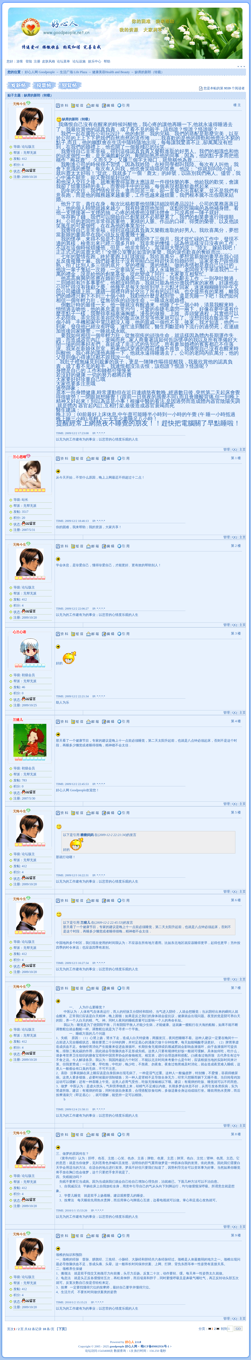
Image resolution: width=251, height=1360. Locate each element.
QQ (234, 449)
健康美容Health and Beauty (111, 72)
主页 (242, 449)
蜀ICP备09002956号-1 (154, 1346)
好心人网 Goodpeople (40, 72)
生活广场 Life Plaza (73, 72)
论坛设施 (79, 61)
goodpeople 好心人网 (123, 1346)
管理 (226, 449)
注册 (37, 61)
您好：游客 (15, 61)
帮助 (107, 61)
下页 (61, 1329)
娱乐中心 (94, 61)
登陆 (29, 61)
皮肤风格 (48, 61)
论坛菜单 (63, 61)
